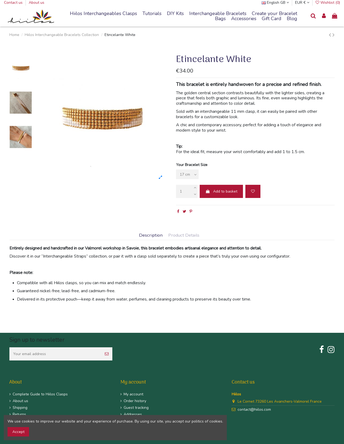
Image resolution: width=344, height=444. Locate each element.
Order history (135, 400)
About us (36, 2)
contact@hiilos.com (254, 409)
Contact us (14, 2)
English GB (275, 2)
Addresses (133, 414)
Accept (18, 431)
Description (151, 235)
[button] (218, 13)
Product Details (183, 235)
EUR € (302, 2)
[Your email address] (55, 353)
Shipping (20, 407)
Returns (19, 414)
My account (133, 394)
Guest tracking (136, 407)
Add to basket (221, 191)
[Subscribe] (106, 353)
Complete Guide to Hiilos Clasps (40, 394)
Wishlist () (328, 2)
